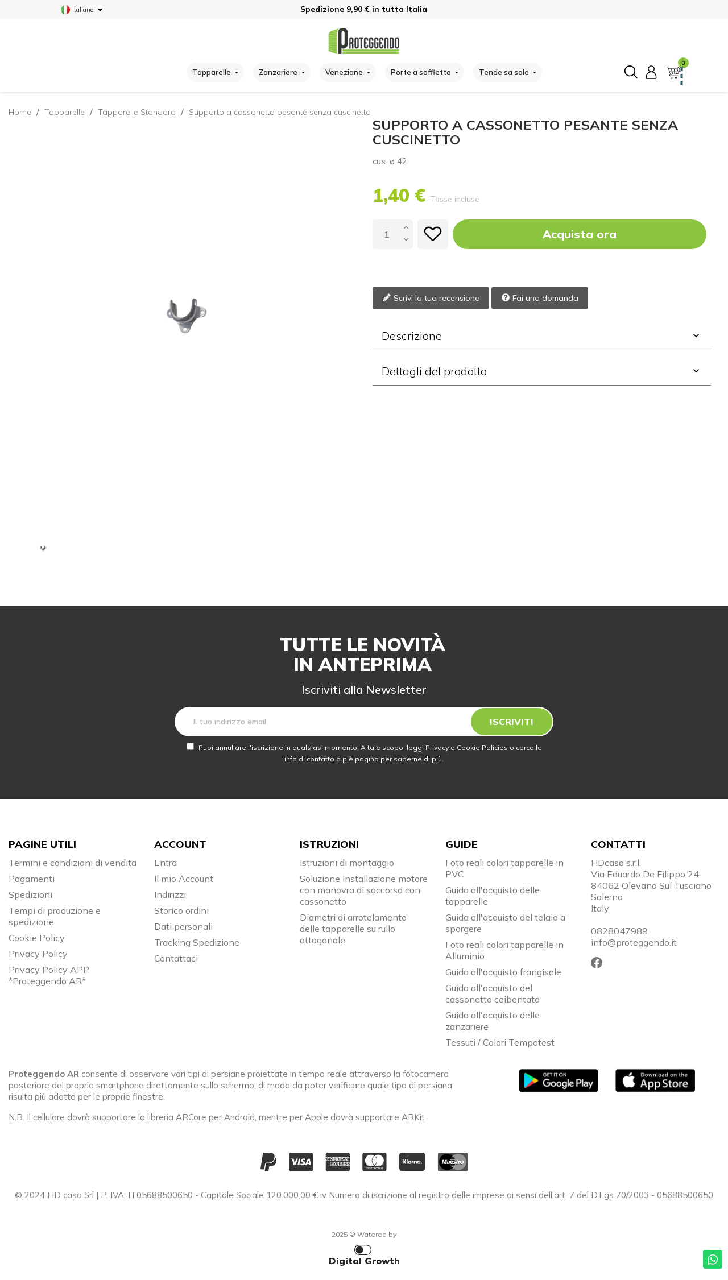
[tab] (542, 336)
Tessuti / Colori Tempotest (500, 1042)
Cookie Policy (37, 937)
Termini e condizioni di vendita (72, 862)
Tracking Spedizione (196, 942)
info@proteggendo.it (634, 942)
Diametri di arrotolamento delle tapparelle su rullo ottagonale (353, 929)
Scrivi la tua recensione (430, 298)
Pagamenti (32, 878)
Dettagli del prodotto (542, 371)
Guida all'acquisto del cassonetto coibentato (492, 993)
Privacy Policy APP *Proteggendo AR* (49, 975)
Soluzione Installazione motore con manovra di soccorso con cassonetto (364, 890)
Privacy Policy (38, 953)
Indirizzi (170, 894)
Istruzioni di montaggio (347, 862)
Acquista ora (580, 234)
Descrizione (542, 336)
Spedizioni (30, 894)
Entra (165, 862)
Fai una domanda (539, 298)
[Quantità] (386, 234)
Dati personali (183, 926)
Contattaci (176, 958)
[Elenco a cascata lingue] (84, 9)
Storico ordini (181, 910)
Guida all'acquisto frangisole (503, 971)
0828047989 (619, 931)
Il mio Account (183, 878)
